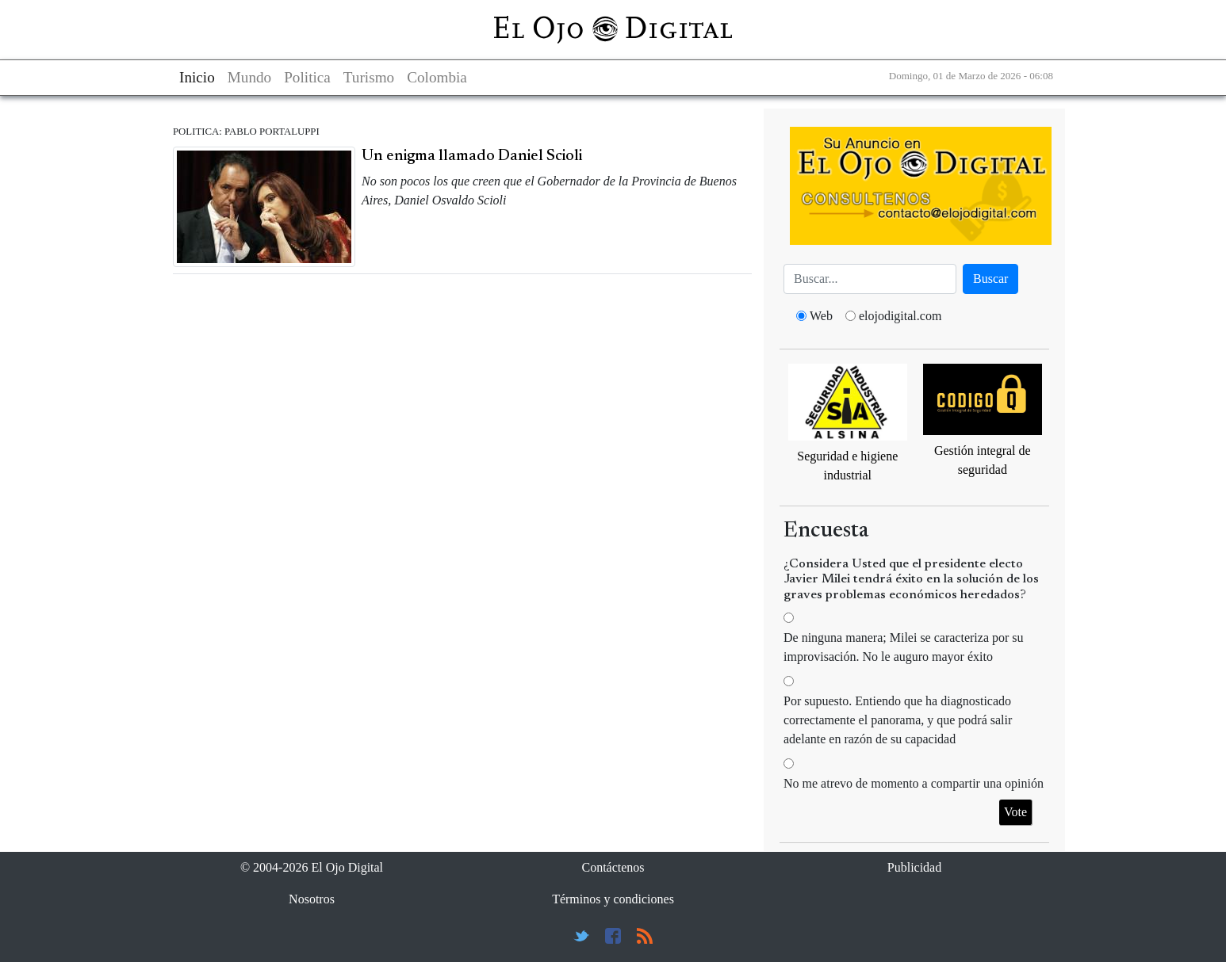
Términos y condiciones (613, 899)
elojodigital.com (900, 316)
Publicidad (914, 867)
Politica (307, 77)
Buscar (990, 278)
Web (821, 316)
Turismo (368, 77)
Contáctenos (612, 867)
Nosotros (312, 899)
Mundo (249, 77)
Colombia (437, 77)
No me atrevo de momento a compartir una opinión (913, 783)
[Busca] (869, 279)
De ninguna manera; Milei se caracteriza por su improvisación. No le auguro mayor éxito (903, 647)
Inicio (197, 77)
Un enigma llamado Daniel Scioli (472, 156)
